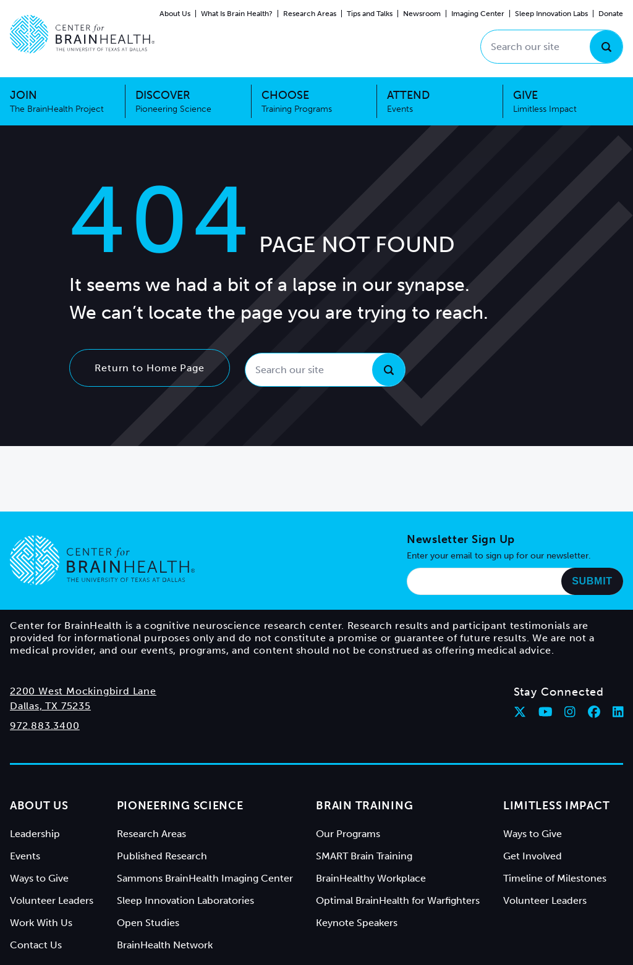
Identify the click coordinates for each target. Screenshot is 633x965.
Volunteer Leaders (51, 900)
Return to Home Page (150, 368)
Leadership (35, 834)
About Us (174, 13)
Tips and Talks (370, 13)
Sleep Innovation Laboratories (185, 900)
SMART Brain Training (364, 856)
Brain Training (364, 805)
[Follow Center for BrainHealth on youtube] (545, 712)
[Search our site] (551, 47)
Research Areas (309, 13)
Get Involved (532, 856)
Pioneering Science (180, 805)
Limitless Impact (556, 805)
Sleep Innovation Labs (551, 13)
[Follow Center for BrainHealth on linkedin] (618, 712)
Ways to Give (39, 878)
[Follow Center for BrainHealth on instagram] (570, 712)
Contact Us (36, 945)
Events (25, 856)
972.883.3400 (45, 725)
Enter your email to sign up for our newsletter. (499, 555)
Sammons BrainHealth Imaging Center (205, 878)
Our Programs (348, 834)
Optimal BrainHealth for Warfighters (398, 900)
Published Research (162, 856)
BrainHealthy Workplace (371, 878)
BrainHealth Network (165, 945)
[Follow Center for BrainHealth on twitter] (520, 712)
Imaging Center (477, 13)
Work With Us (41, 923)
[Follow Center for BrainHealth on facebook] (594, 712)
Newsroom (422, 13)
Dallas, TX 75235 (50, 706)
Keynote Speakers (356, 923)
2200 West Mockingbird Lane (83, 691)
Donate (610, 13)
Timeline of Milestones (554, 878)
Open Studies (148, 923)
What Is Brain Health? (237, 13)
